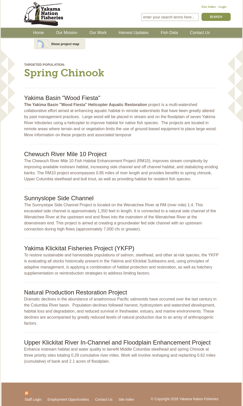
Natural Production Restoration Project (75, 292)
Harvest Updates (134, 32)
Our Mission (66, 32)
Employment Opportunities (68, 399)
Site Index (208, 7)
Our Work (98, 32)
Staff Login (33, 399)
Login (222, 7)
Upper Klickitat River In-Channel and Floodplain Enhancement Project (117, 342)
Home (38, 32)
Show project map (65, 44)
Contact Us (200, 32)
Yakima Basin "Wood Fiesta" (62, 97)
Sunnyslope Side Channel (59, 198)
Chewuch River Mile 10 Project (65, 154)
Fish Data (169, 32)
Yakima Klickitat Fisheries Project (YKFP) (79, 248)
